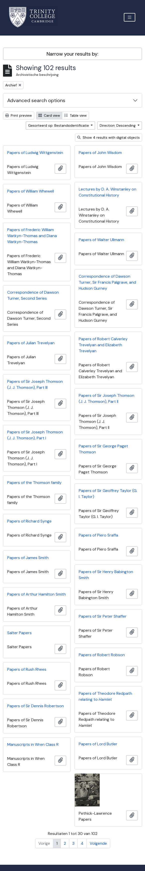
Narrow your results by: (72, 54)
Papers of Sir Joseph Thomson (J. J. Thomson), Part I (35, 435)
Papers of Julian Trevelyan (31, 342)
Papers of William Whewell (30, 191)
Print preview (18, 115)
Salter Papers (19, 632)
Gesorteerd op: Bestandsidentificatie (59, 125)
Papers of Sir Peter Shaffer (103, 616)
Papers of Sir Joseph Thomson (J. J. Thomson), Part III (35, 384)
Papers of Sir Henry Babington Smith (106, 574)
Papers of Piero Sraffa (98, 535)
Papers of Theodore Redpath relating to (105, 696)
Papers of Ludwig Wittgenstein (35, 152)
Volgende (98, 843)
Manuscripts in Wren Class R (33, 744)
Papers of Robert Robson (102, 654)
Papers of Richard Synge (29, 521)
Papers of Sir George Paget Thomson (103, 449)
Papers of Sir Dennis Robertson (35, 706)
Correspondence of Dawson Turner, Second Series (33, 295)
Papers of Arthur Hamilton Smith (36, 594)
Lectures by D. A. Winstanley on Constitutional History (107, 192)
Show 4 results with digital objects (108, 137)
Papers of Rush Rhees (26, 669)
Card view (49, 115)
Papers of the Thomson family (34, 482)
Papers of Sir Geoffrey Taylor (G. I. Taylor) (108, 493)
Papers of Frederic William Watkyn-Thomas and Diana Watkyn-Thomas (32, 235)
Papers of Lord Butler (98, 744)
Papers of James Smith (28, 557)
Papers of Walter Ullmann (101, 239)
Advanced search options (36, 100)
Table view (75, 115)
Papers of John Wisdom (100, 152)
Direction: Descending (118, 125)
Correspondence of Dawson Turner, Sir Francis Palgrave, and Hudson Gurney (107, 282)
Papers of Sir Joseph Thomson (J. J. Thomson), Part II (106, 398)
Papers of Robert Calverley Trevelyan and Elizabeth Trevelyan (103, 345)
